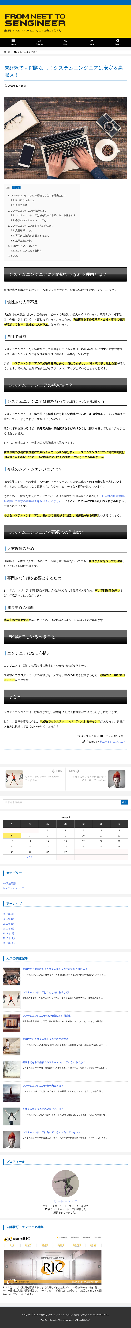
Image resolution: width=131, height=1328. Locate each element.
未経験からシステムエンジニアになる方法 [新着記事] (45, 1039)
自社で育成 (19, 205)
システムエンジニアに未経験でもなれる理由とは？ (37, 195)
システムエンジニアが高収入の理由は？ (31, 225)
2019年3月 (8, 923)
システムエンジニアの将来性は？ (27, 210)
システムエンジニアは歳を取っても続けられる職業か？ (43, 215)
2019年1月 (8, 933)
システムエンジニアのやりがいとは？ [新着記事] (42, 1109)
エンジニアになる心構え (26, 250)
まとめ (13, 256)
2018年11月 (9, 943)
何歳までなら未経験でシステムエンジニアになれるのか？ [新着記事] (53, 1062)
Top (8, 52)
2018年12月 (9, 938)
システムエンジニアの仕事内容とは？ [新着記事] (42, 1085)
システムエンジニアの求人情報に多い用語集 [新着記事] (46, 1015)
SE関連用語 (9, 883)
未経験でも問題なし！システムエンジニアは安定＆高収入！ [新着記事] (55, 969)
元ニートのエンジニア (112, 741)
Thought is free (83, 1320)
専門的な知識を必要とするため (30, 235)
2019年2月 (8, 928)
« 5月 (29, 857)
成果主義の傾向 (21, 240)
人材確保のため (21, 230)
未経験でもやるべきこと (22, 246)
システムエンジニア (27, 52)
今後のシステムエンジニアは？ (30, 220)
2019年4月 (8, 919)
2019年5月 (8, 914)
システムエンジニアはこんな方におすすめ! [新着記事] (45, 992)
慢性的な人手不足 (23, 200)
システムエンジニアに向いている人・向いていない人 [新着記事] (51, 1132)
